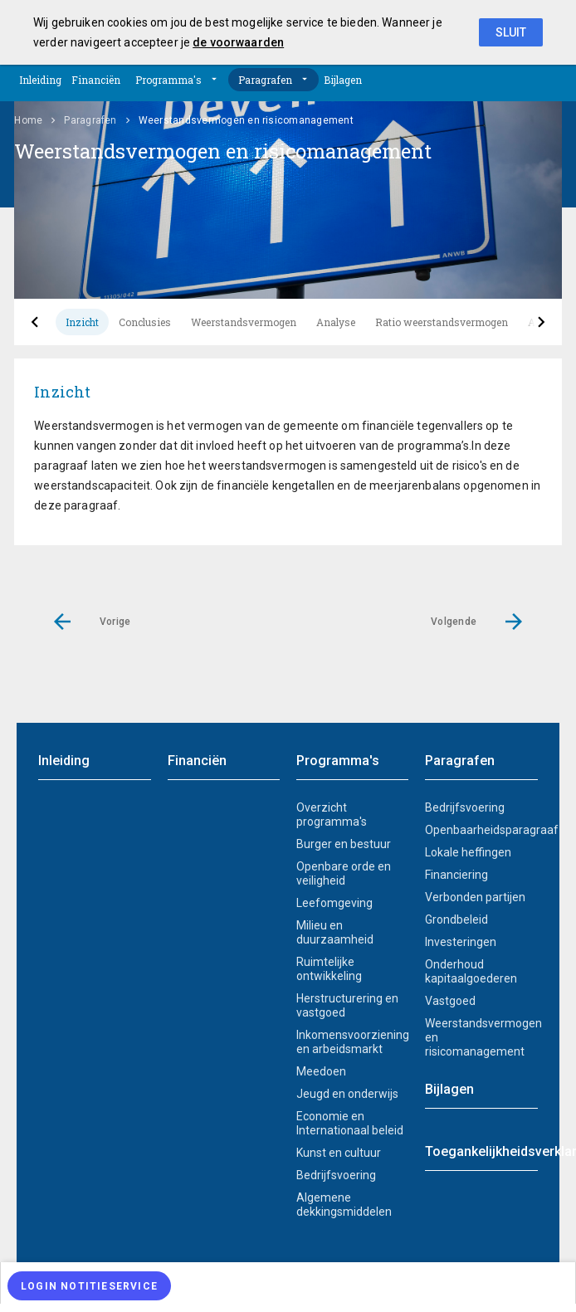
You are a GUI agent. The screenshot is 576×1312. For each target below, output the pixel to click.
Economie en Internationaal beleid (349, 1123)
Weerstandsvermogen (243, 322)
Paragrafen (265, 79)
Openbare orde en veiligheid (343, 873)
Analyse (335, 322)
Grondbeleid (456, 919)
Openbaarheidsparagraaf (481, 829)
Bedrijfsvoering (336, 1175)
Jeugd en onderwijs (347, 1093)
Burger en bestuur (343, 844)
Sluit (510, 32)
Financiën (95, 79)
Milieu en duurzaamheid (334, 932)
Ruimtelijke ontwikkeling (329, 969)
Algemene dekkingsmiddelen (344, 1204)
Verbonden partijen (475, 897)
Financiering (456, 874)
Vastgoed (450, 1000)
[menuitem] (288, 1283)
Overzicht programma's (331, 814)
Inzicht (82, 322)
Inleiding (40, 79)
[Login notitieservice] (89, 1286)
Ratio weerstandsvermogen (441, 322)
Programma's (168, 79)
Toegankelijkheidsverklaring (481, 1151)
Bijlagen (343, 79)
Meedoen (321, 1071)
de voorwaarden (238, 42)
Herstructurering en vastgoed (347, 1005)
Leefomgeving (334, 903)
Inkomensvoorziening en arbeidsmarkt (352, 1042)
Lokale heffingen (468, 852)
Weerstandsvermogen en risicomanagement (481, 1037)
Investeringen (460, 942)
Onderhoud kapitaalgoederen (471, 971)
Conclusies (145, 322)
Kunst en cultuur (338, 1152)
